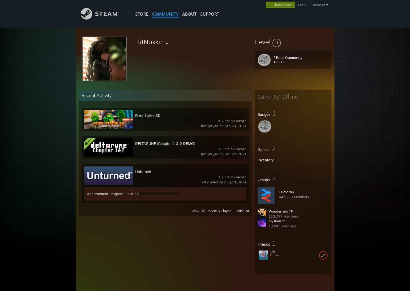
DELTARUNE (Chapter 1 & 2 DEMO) (165, 143)
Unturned (143, 171)
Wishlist (243, 211)
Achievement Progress (105, 194)
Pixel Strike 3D (148, 115)
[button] (293, 42)
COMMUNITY (165, 14)
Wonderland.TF (281, 211)
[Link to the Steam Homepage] (104, 18)
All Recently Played (216, 211)
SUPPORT (209, 14)
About (189, 14)
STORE (141, 14)
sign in (301, 5)
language (318, 5)
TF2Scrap (286, 192)
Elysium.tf (277, 221)
